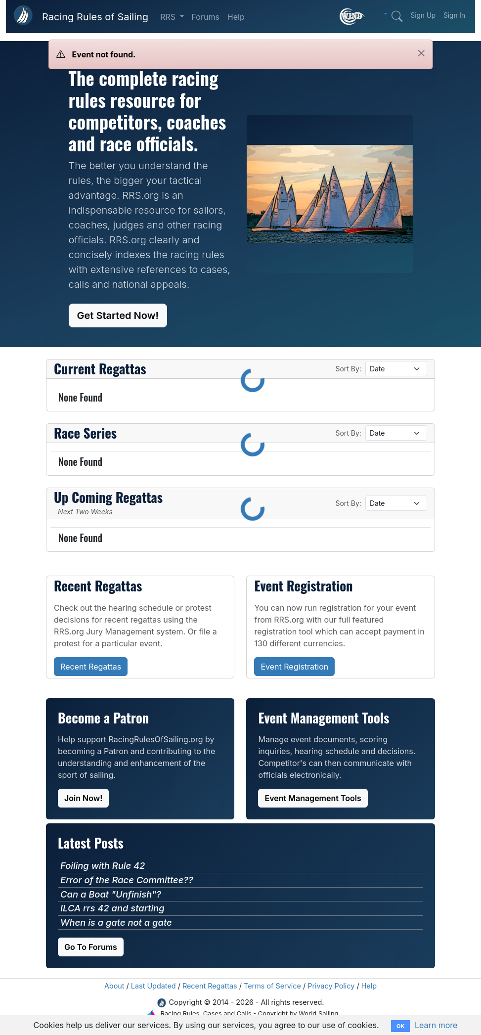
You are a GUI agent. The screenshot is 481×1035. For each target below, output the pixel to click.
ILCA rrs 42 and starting (112, 907)
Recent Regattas (209, 986)
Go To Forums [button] (90, 947)
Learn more (436, 1025)
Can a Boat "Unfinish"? (110, 894)
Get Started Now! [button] (118, 315)
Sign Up (423, 15)
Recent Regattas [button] (90, 667)
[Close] (421, 53)
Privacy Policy (330, 986)
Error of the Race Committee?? (126, 879)
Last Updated (153, 986)
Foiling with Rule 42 (102, 865)
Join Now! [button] (83, 798)
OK (400, 1026)
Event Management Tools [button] (312, 798)
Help (236, 17)
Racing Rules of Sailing (95, 17)
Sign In (454, 15)
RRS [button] (168, 17)
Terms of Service (272, 986)
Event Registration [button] (294, 667)
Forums (205, 17)
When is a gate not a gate (116, 922)
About (114, 986)
